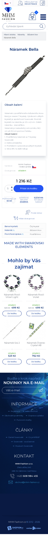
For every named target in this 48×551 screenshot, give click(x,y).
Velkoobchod (31, 411)
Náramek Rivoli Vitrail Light (12, 295)
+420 (27, 476)
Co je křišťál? (34, 437)
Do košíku (12, 313)
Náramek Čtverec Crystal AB (36, 344)
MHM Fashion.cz (17, 522)
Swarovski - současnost (24, 441)
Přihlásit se (31, 2)
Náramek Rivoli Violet (36, 295)
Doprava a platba (36, 415)
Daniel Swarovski (15, 437)
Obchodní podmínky (14, 415)
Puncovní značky (24, 420)
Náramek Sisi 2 (12, 343)
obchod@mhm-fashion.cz (27, 482)
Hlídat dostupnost (27, 218)
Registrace (31, 4)
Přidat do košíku (28, 188)
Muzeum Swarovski (24, 446)
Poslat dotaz (36, 213)
